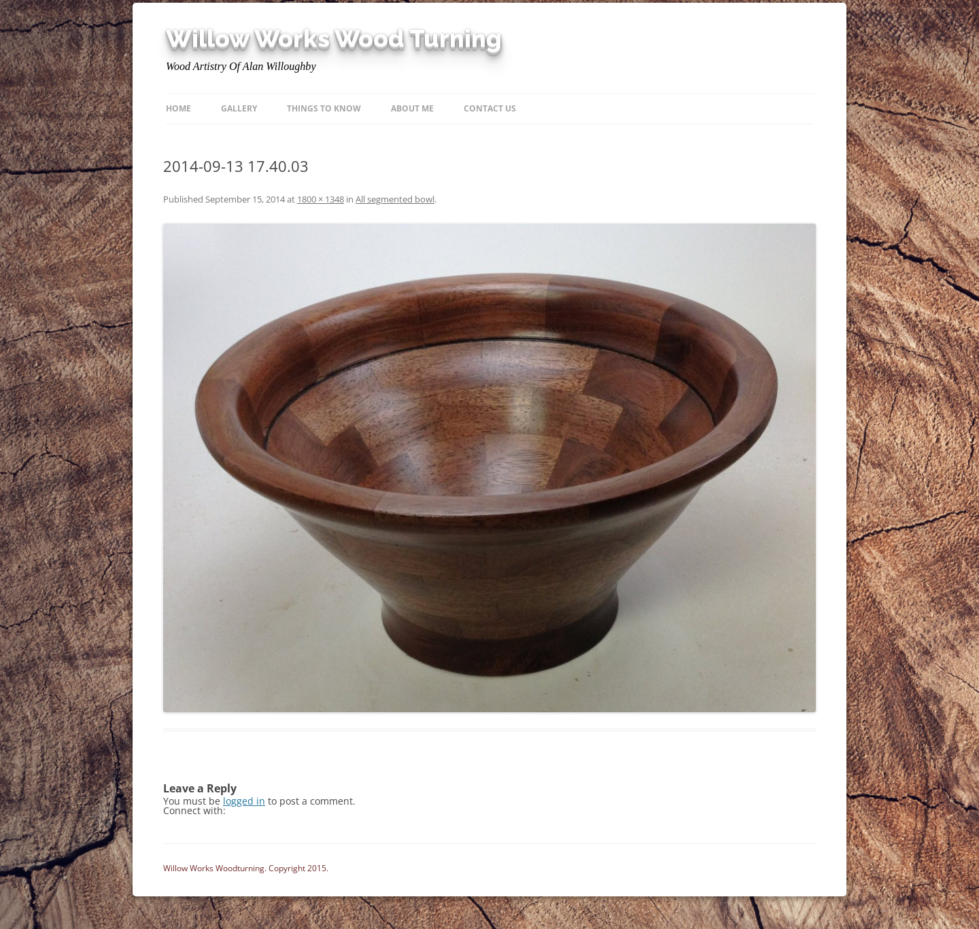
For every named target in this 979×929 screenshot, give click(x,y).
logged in (244, 800)
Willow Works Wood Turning (334, 39)
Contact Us (490, 108)
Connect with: (194, 810)
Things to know (324, 108)
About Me (412, 108)
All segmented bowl (395, 199)
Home (178, 108)
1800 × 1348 (320, 199)
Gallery (239, 108)
